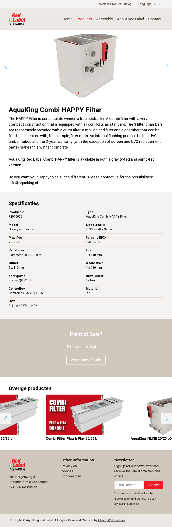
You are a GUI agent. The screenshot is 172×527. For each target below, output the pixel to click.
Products (83, 19)
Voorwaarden (71, 476)
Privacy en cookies (69, 469)
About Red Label (129, 19)
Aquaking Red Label (27, 19)
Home (66, 19)
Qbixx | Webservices (111, 520)
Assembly (103, 19)
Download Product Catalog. (114, 4)
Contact (154, 19)
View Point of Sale (86, 360)
